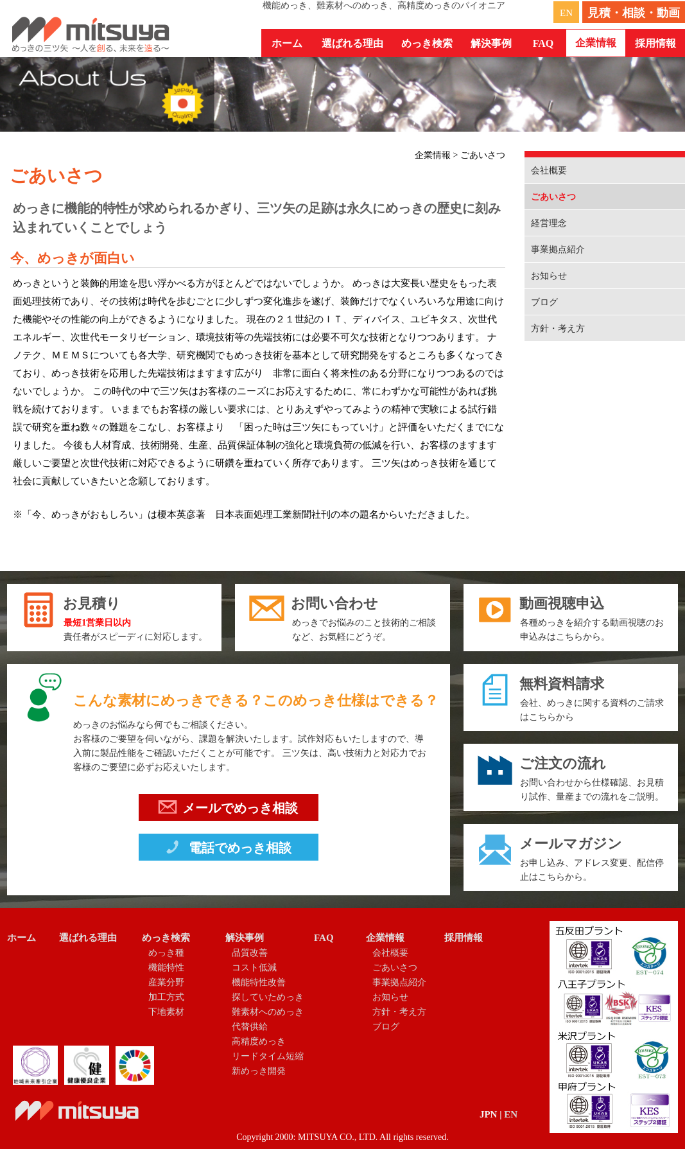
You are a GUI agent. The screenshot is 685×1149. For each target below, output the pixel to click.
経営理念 (549, 223)
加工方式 (166, 997)
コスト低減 (254, 967)
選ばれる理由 (352, 43)
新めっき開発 (259, 1071)
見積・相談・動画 (633, 12)
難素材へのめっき (268, 1012)
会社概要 (549, 170)
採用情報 (655, 43)
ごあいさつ (553, 197)
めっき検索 (166, 938)
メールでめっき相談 (228, 810)
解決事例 (244, 938)
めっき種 (166, 953)
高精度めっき (259, 1041)
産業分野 (166, 982)
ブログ (544, 302)
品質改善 (250, 953)
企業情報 (385, 938)
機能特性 (166, 967)
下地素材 (166, 1012)
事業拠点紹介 (558, 249)
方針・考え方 (558, 328)
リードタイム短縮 (268, 1056)
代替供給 (250, 1026)
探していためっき (268, 997)
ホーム (287, 43)
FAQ (543, 43)
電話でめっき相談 (227, 849)
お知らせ (549, 276)
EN (566, 13)
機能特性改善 (259, 982)
